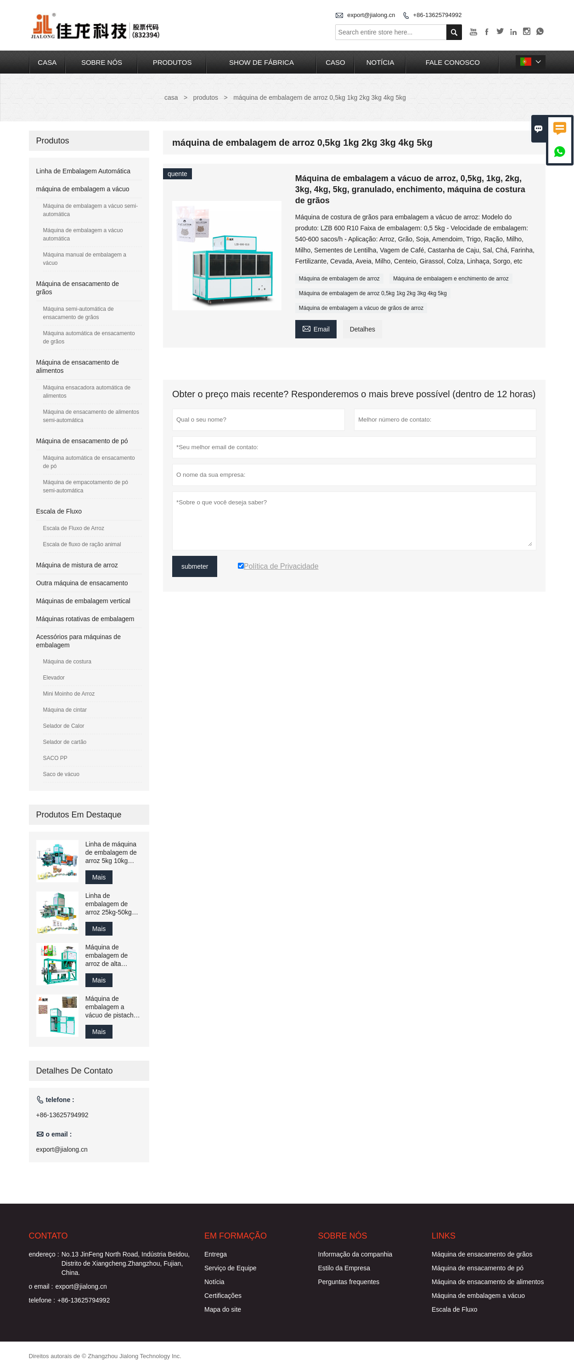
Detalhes (362, 329)
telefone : (42, 1300)
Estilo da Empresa (344, 1268)
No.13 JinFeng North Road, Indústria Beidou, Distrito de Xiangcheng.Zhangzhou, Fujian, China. (126, 1263)
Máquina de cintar (65, 710)
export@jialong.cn (371, 14)
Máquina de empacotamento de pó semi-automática (85, 486)
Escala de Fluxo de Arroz (73, 528)
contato (48, 1235)
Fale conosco (453, 62)
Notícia (214, 1281)
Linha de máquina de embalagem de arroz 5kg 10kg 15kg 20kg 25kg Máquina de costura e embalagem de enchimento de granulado (113, 852)
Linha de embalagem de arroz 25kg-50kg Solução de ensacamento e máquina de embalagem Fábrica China (108, 904)
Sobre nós (101, 62)
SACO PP (55, 758)
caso (335, 62)
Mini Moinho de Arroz (69, 694)
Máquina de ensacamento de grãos (482, 1254)
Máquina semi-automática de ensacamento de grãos (78, 313)
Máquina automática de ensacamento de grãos (89, 337)
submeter (194, 566)
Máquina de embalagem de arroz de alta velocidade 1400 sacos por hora (108, 955)
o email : (41, 1286)
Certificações (223, 1295)
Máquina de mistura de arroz (77, 565)
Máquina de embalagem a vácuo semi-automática (90, 210)
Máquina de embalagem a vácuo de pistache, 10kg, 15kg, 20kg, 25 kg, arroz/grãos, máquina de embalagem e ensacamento (112, 1007)
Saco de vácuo (61, 774)
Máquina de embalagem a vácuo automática (83, 234)
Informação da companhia (355, 1254)
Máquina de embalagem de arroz (339, 278)
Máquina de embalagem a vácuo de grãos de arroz (361, 308)
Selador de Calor (63, 726)
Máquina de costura (67, 661)
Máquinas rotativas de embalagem (85, 619)
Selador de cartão (65, 742)
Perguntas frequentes (349, 1281)
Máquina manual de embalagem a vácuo (84, 258)
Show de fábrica (261, 62)
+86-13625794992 (437, 14)
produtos (172, 62)
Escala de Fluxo (59, 511)
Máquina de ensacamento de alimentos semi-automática (91, 416)
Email (316, 328)
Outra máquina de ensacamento (82, 583)
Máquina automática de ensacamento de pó (89, 462)
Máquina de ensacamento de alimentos (488, 1281)
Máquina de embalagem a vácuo (478, 1295)
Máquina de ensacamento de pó (82, 441)
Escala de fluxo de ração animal (82, 544)
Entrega (215, 1254)
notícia (380, 62)
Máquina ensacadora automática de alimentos (87, 391)
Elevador (54, 677)
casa (47, 62)
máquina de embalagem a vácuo (82, 189)
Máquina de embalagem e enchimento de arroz (450, 278)
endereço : (44, 1254)
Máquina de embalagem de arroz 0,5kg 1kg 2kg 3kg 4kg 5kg (373, 293)
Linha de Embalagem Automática (83, 171)
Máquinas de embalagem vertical (83, 601)
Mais (99, 877)
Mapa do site (222, 1309)
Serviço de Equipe (230, 1268)
